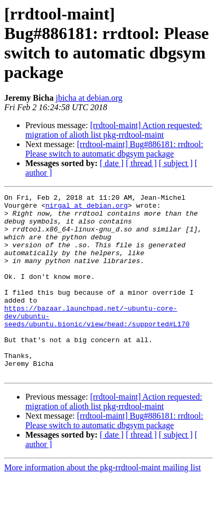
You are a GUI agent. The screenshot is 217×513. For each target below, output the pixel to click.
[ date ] (112, 163)
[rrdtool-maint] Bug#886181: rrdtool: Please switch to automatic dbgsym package (114, 149)
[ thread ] (141, 163)
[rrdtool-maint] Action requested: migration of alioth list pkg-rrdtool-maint (113, 130)
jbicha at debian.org (88, 97)
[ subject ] (176, 163)
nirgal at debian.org (86, 208)
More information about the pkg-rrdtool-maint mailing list (102, 503)
